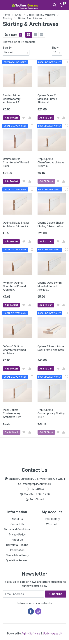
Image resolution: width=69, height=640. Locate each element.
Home (6, 14)
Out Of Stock (46, 181)
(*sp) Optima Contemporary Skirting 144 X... (51, 413)
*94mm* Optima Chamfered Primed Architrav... (14, 286)
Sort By (7, 47)
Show (55, 47)
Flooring (7, 18)
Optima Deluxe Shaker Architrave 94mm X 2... (16, 224)
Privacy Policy (17, 534)
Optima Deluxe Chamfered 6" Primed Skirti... (16, 162)
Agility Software (31, 633)
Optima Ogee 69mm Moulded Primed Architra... (50, 286)
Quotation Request (17, 560)
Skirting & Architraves (30, 18)
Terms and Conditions (17, 529)
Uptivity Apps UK (52, 633)
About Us (17, 519)
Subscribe (55, 594)
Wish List (51, 524)
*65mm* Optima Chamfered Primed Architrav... (14, 350)
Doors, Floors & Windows (41, 14)
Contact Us (17, 524)
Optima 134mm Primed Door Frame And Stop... (52, 348)
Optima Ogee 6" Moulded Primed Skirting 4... (47, 99)
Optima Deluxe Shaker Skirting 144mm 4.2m (51, 224)
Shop (18, 14)
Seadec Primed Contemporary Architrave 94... (12, 99)
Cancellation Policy (17, 555)
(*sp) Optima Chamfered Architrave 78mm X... (51, 162)
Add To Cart (11, 117)
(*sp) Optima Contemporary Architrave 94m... (13, 413)
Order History (52, 519)
